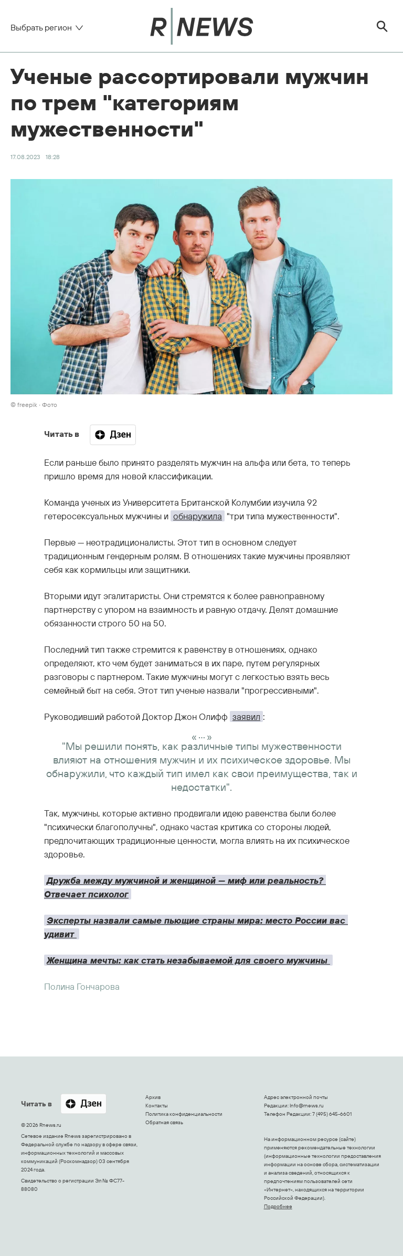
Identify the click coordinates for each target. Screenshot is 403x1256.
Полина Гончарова (82, 986)
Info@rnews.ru (307, 1105)
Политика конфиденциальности (183, 1114)
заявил (246, 716)
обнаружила (197, 515)
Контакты (156, 1105)
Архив (153, 1097)
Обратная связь (164, 1122)
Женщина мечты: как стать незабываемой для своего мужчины (188, 960)
